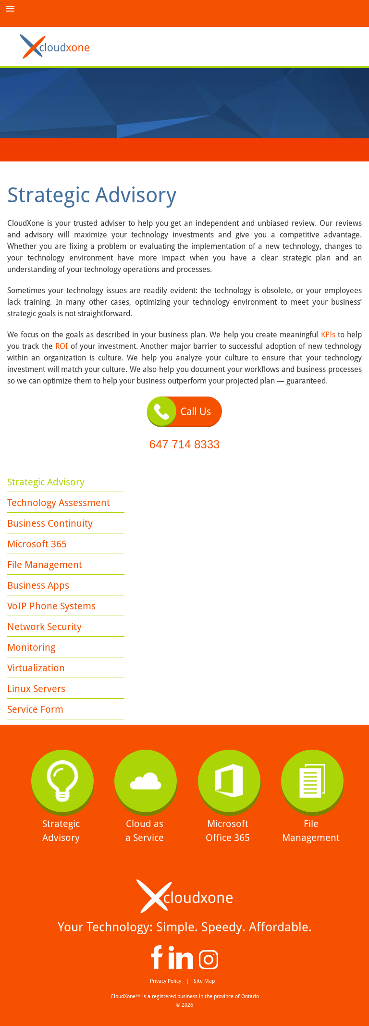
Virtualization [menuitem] (36, 668)
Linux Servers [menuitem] (36, 688)
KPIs (329, 334)
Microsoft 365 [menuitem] (37, 544)
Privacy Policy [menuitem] (165, 981)
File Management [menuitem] (44, 564)
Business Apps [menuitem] (38, 585)
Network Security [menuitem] (44, 626)
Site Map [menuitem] (204, 981)
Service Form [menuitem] (35, 709)
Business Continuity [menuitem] (50, 523)
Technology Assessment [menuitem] (58, 502)
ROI (61, 346)
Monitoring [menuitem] (31, 647)
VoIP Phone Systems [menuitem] (51, 606)
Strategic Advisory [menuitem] (46, 482)
